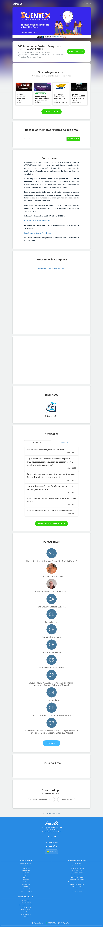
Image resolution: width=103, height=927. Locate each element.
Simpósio (26, 877)
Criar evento (26, 905)
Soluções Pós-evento (77, 877)
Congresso (26, 874)
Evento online (26, 869)
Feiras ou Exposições (25, 896)
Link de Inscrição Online (77, 888)
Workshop (26, 882)
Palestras (26, 890)
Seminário (26, 880)
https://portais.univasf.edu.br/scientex (37, 220)
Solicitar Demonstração (26, 911)
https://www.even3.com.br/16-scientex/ (37, 233)
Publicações (77, 864)
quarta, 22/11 (37, 442)
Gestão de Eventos (77, 874)
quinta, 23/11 (65, 442)
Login (86, 3)
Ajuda (26, 924)
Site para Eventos (77, 890)
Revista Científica (77, 866)
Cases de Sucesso (25, 908)
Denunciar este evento (51, 813)
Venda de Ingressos (77, 872)
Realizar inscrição (76, 51)
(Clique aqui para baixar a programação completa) (51, 268)
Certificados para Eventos (77, 893)
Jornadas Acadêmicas (25, 885)
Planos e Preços (26, 916)
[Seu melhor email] (45, 139)
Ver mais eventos (52, 112)
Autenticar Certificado (26, 919)
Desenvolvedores (25, 921)
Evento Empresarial (26, 864)
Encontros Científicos (25, 893)
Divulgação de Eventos (77, 869)
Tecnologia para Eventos (77, 882)
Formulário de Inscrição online (77, 885)
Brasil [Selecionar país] (51, 852)
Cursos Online (26, 888)
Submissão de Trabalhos (77, 880)
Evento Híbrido (26, 872)
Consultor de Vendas (25, 913)
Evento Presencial (25, 866)
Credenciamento (77, 896)
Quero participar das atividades (51, 523)
